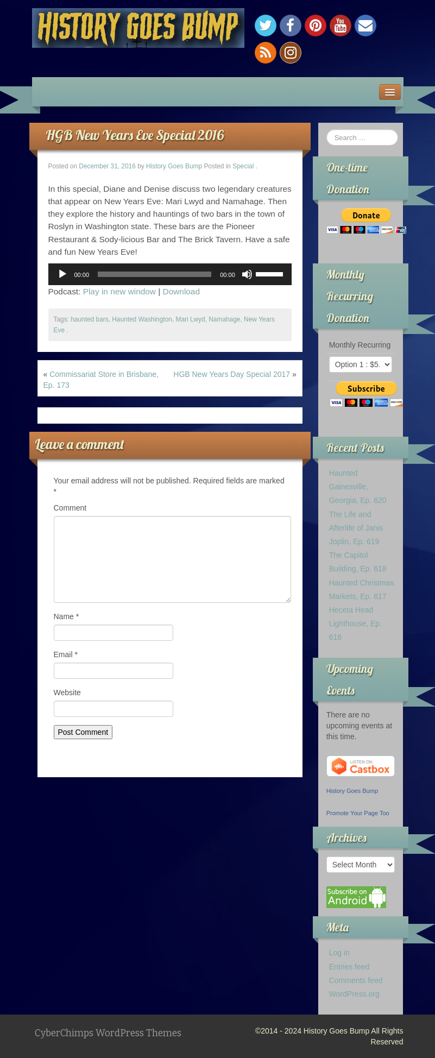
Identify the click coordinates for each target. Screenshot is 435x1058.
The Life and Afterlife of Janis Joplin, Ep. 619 (356, 528)
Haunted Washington (142, 319)
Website (67, 692)
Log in (339, 952)
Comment (70, 507)
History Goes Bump (174, 166)
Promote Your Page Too (357, 813)
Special (243, 166)
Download (181, 291)
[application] (170, 274)
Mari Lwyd (190, 319)
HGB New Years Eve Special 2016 (135, 135)
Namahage (224, 319)
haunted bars (89, 319)
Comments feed (356, 980)
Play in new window (119, 291)
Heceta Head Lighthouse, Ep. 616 (355, 623)
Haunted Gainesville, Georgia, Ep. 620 (358, 487)
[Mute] (247, 274)
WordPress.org (354, 994)
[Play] (62, 274)
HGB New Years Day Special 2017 (231, 374)
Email (66, 654)
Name (66, 616)
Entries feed (349, 966)
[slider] (154, 274)
